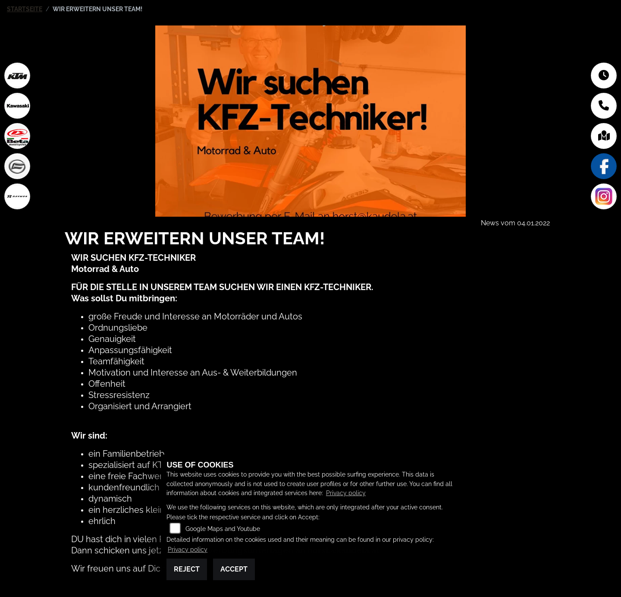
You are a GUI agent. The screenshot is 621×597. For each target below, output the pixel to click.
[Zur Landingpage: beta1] (17, 136)
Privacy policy (346, 492)
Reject (187, 569)
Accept (234, 569)
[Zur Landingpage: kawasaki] (17, 106)
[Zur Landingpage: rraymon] (17, 196)
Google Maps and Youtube (222, 528)
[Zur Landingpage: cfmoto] (17, 166)
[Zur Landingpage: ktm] (17, 75)
